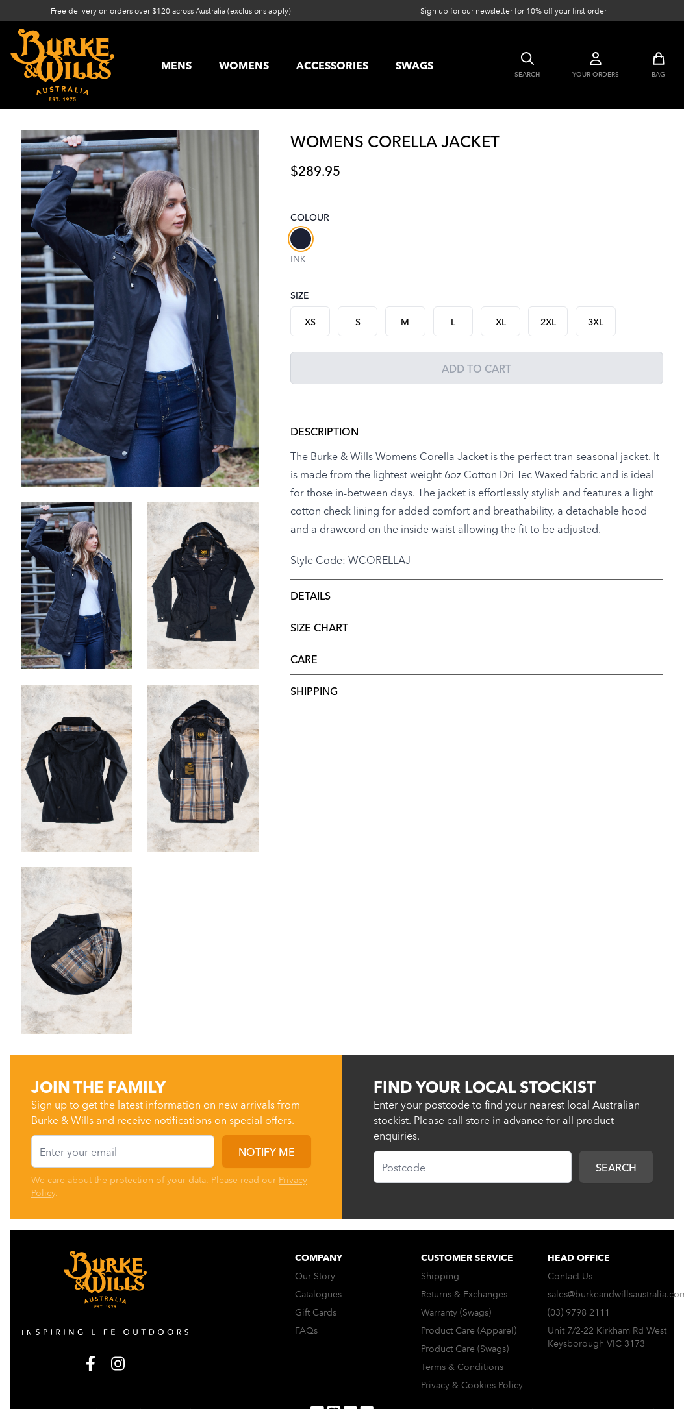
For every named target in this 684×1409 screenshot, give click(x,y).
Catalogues (318, 1293)
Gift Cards (315, 1311)
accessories (332, 65)
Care (304, 659)
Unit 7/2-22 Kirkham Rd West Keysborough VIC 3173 (607, 1336)
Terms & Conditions (462, 1366)
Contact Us (570, 1275)
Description (324, 431)
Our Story (315, 1275)
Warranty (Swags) (456, 1311)
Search (616, 1167)
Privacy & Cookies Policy (472, 1384)
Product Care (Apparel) (468, 1329)
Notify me (266, 1151)
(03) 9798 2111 (579, 1311)
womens (244, 65)
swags (414, 65)
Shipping (314, 690)
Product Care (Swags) (465, 1348)
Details (310, 595)
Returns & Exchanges (464, 1293)
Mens (176, 65)
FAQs (306, 1329)
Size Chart (319, 627)
